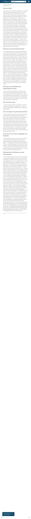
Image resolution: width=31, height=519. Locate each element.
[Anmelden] (29, 1)
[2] (5, 172)
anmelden (22, 15)
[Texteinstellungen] (27, 1)
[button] (1, 1)
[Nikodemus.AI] (1, 515)
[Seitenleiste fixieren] (16, 3)
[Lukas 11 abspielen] (24, 38)
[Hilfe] (29, 6)
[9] (6, 478)
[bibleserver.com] (6, 1)
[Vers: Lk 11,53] (22, 4)
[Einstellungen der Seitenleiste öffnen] (28, 6)
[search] (18, 1)
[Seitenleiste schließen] (16, 261)
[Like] (18, 6)
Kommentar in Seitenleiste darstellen (24, 23)
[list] (24, 26)
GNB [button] (25, 1)
